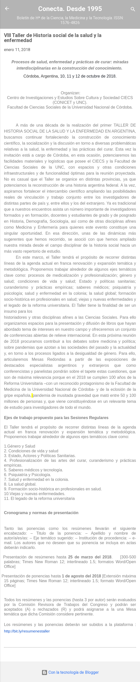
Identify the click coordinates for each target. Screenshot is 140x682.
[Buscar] (133, 10)
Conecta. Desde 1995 (70, 9)
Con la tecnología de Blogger (70, 672)
